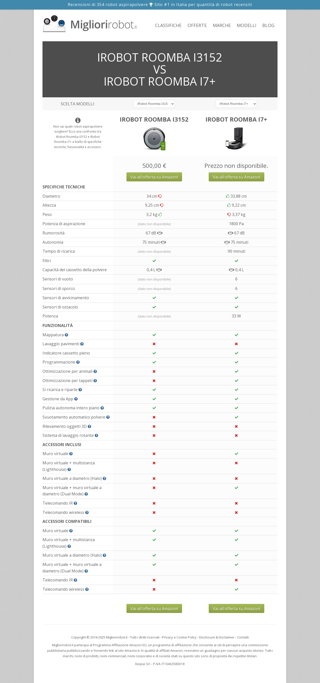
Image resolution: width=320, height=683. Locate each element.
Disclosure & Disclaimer (216, 637)
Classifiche (168, 25)
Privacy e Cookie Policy (179, 637)
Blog (268, 25)
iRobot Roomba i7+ (236, 119)
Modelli (246, 25)
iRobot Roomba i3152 (154, 119)
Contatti (243, 637)
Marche (222, 25)
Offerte (197, 25)
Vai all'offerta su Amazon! (154, 177)
